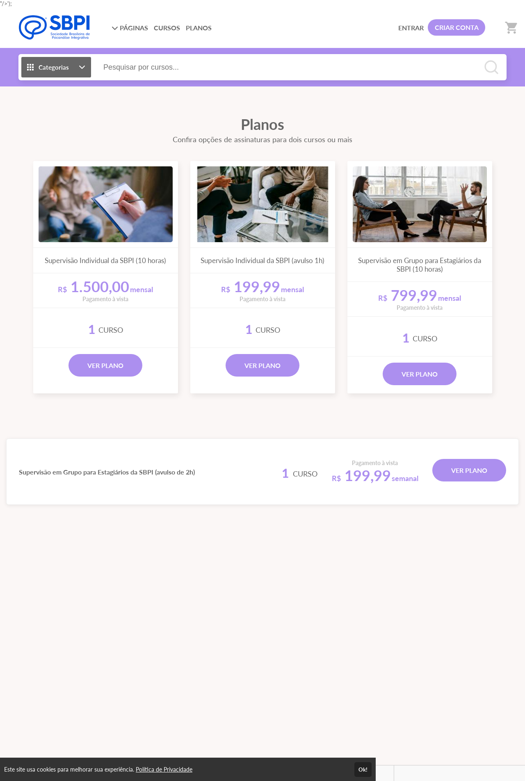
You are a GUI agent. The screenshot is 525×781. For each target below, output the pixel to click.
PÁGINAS (130, 28)
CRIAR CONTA (457, 27)
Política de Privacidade (164, 769)
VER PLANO (105, 365)
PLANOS (199, 28)
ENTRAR (411, 28)
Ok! (363, 769)
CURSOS (167, 28)
